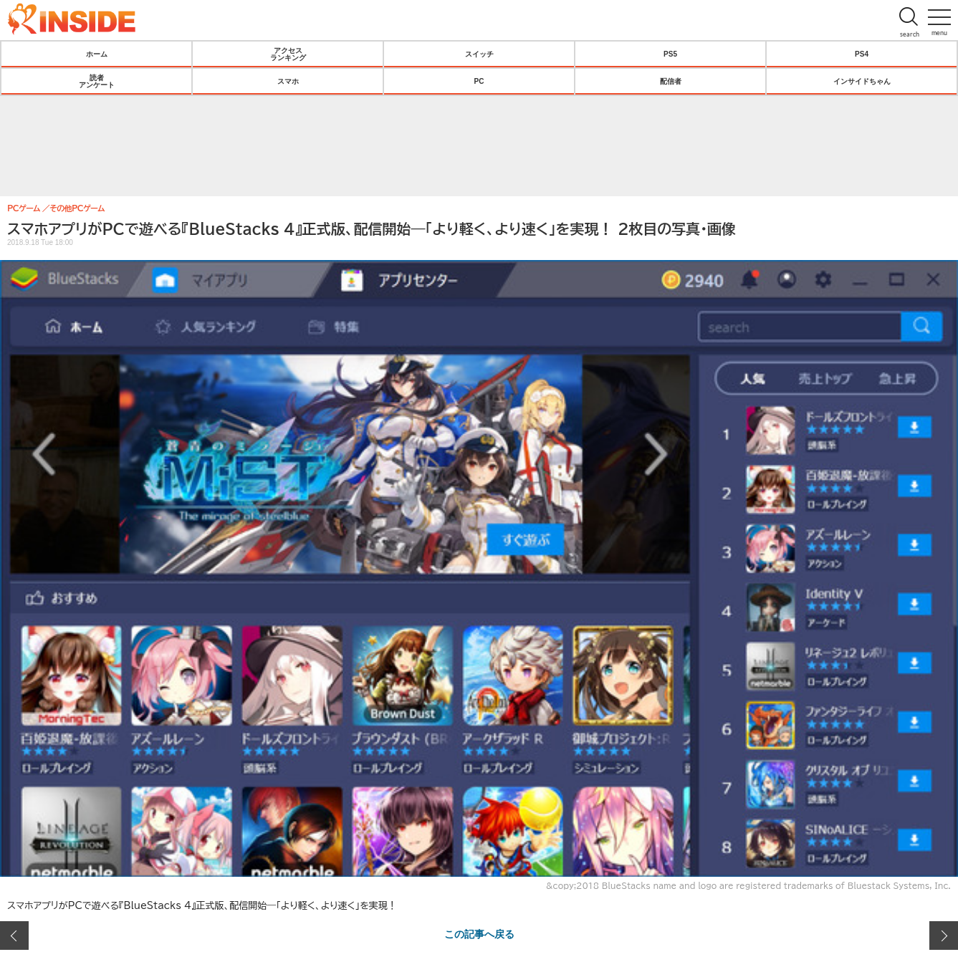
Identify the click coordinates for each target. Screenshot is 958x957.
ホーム (96, 53)
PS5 (670, 53)
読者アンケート (97, 81)
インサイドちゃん (862, 81)
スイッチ (479, 53)
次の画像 (943, 935)
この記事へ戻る (479, 933)
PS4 (861, 53)
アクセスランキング (288, 54)
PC (479, 81)
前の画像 (14, 935)
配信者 (670, 81)
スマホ (288, 81)
